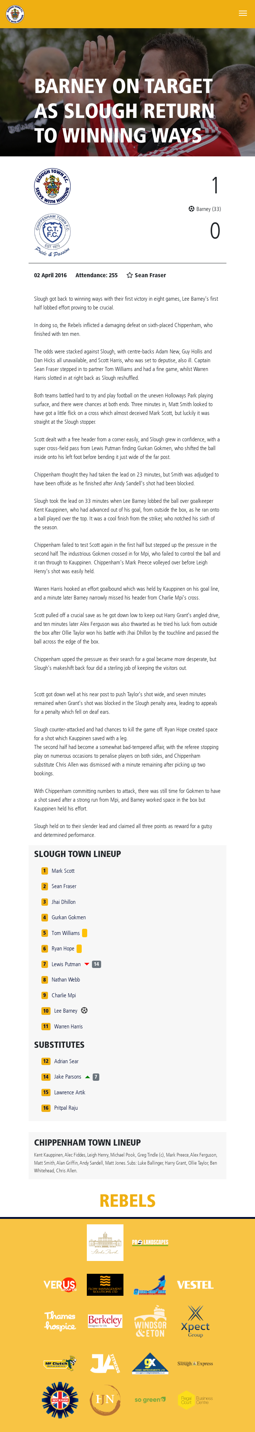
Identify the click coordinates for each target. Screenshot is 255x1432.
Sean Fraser (64, 886)
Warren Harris (68, 1026)
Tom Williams (66, 933)
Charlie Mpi (64, 995)
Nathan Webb (66, 979)
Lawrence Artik (69, 1092)
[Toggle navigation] (242, 12)
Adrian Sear (66, 1061)
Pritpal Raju (66, 1107)
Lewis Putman (66, 964)
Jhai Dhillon (63, 901)
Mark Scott (63, 870)
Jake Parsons (67, 1076)
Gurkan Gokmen (69, 917)
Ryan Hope (63, 948)
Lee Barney (65, 1010)
